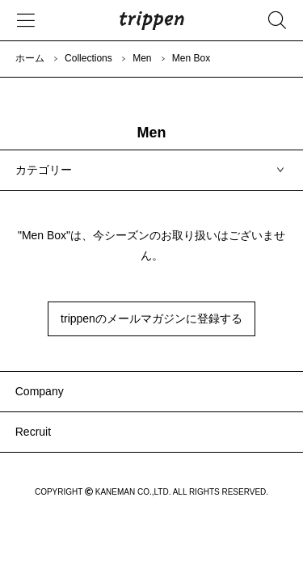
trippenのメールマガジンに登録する (151, 318)
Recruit (33, 431)
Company (39, 391)
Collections (88, 58)
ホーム (29, 58)
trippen (152, 20)
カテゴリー (43, 169)
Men (142, 58)
